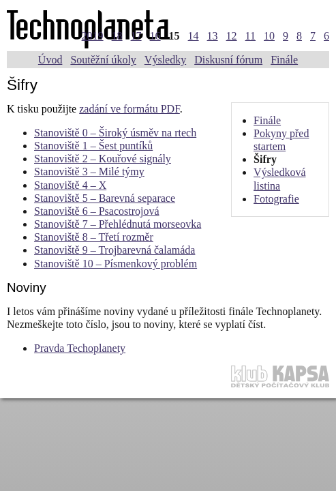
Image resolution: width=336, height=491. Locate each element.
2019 (93, 36)
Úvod (50, 59)
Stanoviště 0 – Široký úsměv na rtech (115, 132)
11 (250, 36)
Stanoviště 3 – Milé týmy (89, 171)
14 (193, 36)
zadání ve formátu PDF (129, 109)
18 (117, 36)
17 (136, 36)
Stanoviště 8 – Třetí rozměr (93, 237)
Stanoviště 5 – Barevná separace (104, 198)
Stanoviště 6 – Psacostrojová (96, 211)
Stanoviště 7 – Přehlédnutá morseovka (117, 224)
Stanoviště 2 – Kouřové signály (102, 158)
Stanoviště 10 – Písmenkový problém (115, 263)
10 (269, 36)
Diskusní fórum (228, 59)
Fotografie (276, 199)
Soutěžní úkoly (103, 59)
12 (231, 36)
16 (155, 36)
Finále (284, 59)
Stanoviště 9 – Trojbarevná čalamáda (114, 250)
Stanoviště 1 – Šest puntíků (93, 145)
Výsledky (165, 59)
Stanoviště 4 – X (70, 185)
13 (212, 36)
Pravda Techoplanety (79, 348)
